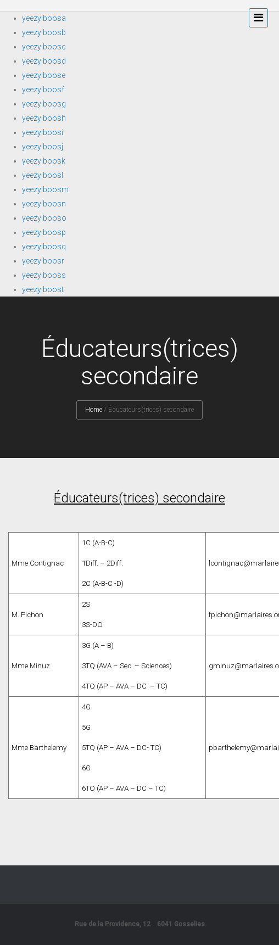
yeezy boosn (44, 203)
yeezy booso (44, 218)
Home (93, 409)
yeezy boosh (44, 118)
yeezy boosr (43, 260)
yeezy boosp (44, 232)
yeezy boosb (44, 32)
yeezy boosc (44, 46)
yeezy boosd (44, 61)
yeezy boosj (42, 146)
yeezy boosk (43, 160)
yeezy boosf (43, 89)
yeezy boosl (42, 175)
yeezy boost (43, 289)
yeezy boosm (45, 189)
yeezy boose (43, 75)
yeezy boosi (42, 132)
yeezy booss (44, 275)
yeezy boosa (44, 18)
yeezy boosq (44, 246)
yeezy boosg (44, 103)
